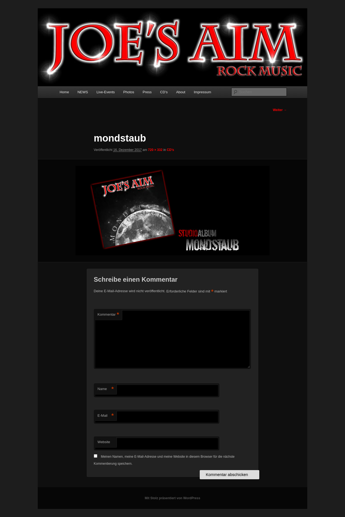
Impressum (202, 92)
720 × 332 (155, 150)
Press (147, 92)
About (180, 92)
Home (64, 92)
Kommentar (108, 315)
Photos (128, 92)
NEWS (82, 92)
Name (106, 389)
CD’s (164, 92)
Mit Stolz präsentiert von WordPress (172, 498)
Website (104, 442)
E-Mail (106, 416)
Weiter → (280, 110)
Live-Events (105, 92)
